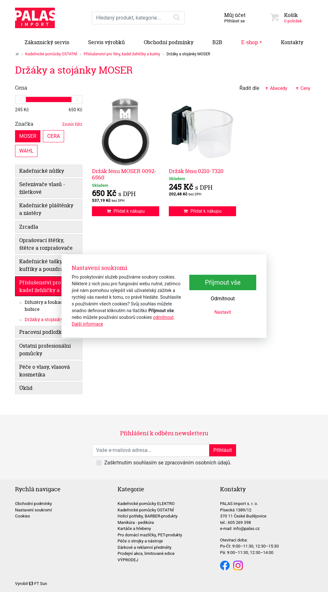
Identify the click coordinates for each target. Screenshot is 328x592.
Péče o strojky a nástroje (140, 541)
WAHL (26, 150)
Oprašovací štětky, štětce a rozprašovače (46, 244)
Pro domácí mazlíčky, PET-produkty (150, 535)
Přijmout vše (223, 282)
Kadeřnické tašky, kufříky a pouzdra (41, 265)
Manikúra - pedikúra (136, 522)
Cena (21, 87)
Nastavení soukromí (33, 510)
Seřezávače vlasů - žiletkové (42, 188)
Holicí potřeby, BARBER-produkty (147, 516)
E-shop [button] (249, 42)
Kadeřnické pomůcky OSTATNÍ (51, 54)
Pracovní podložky (42, 331)
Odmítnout (223, 299)
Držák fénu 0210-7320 (196, 171)
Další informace (87, 324)
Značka (48, 124)
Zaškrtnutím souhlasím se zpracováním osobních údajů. (167, 463)
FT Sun (38, 583)
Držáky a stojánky (44, 319)
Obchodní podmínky (168, 42)
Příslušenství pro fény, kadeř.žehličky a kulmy (122, 54)
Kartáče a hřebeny (134, 528)
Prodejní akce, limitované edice (146, 553)
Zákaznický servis (47, 42)
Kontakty (292, 42)
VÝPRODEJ (128, 559)
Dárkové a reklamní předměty (144, 547)
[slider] (20, 99)
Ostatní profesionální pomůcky (45, 349)
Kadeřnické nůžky (41, 170)
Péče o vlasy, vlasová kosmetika (44, 370)
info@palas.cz (247, 528)
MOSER (27, 135)
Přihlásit (222, 450)
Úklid (26, 387)
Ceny (302, 88)
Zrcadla (28, 226)
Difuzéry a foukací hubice (44, 305)
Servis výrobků (106, 42)
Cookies (22, 516)
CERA (53, 135)
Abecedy (275, 88)
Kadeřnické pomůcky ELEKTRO (146, 503)
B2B (217, 42)
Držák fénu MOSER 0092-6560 (124, 174)
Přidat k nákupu (126, 211)
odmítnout (163, 317)
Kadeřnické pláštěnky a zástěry (46, 209)
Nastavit (223, 312)
